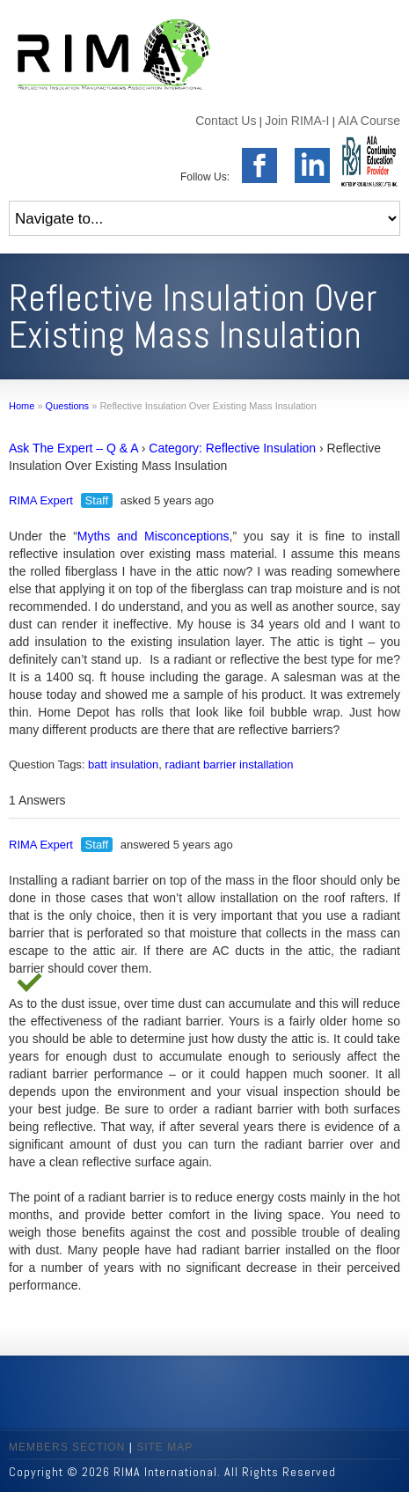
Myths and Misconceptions (153, 536)
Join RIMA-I (297, 121)
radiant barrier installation (229, 764)
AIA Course (369, 121)
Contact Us (225, 121)
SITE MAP (164, 1447)
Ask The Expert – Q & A (73, 448)
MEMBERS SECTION (67, 1447)
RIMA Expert (41, 500)
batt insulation (123, 764)
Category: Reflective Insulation (232, 448)
